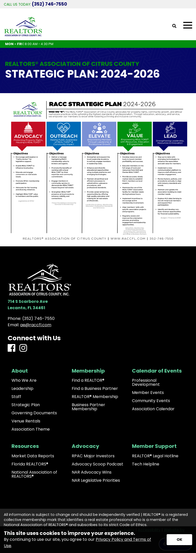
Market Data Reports (32, 456)
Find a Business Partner (95, 389)
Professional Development (146, 382)
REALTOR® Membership (95, 397)
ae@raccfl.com (35, 325)
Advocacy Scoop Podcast (97, 464)
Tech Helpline (145, 464)
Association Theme (30, 429)
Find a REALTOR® (88, 380)
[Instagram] (23, 348)
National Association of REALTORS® (34, 474)
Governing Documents (34, 413)
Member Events (148, 393)
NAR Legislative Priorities (96, 480)
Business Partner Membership (88, 407)
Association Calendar (153, 409)
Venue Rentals (25, 421)
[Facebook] (11, 348)
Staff (16, 397)
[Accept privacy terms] (179, 539)
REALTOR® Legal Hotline (155, 456)
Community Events (151, 401)
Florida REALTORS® (29, 464)
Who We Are (23, 380)
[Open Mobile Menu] (187, 25)
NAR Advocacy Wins (92, 472)
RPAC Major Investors (93, 456)
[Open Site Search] (174, 26)
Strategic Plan (25, 405)
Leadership (22, 389)
